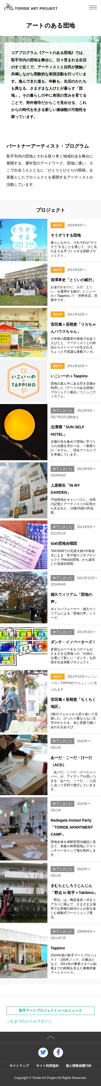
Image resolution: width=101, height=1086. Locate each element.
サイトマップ (19, 1065)
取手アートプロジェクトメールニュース (50, 1010)
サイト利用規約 (47, 1065)
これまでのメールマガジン (29, 1021)
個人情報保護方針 (79, 1065)
